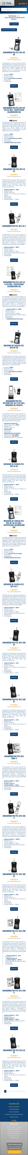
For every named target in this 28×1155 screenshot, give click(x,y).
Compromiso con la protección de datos (14, 1114)
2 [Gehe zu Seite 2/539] (7, 1091)
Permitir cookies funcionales (15, 1148)
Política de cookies (14, 1117)
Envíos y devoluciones (14, 1112)
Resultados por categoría (9, 30)
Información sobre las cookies (14, 1141)
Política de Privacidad (14, 1109)
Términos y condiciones (14, 1107)
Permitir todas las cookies (14, 1152)
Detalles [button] (14, 86)
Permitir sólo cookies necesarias (14, 1144)
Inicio (18, 16)
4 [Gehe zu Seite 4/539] (12, 1091)
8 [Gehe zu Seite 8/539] (22, 1091)
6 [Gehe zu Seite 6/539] (17, 1091)
